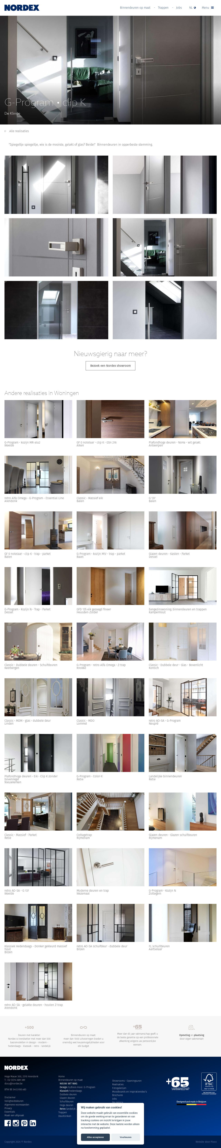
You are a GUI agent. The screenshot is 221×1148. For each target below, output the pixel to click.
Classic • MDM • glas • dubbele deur (27, 721)
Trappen (163, 8)
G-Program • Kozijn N (162, 890)
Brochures (117, 1095)
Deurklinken (64, 1116)
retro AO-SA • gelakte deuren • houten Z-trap (33, 1005)
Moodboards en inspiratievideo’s (129, 1091)
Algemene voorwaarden (16, 1104)
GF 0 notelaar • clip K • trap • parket (27, 554)
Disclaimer (10, 1097)
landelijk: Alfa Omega (74, 1108)
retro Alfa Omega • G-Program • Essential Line (34, 498)
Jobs (179, 8)
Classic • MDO (85, 721)
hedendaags (71, 1091)
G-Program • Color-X (90, 776)
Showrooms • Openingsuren (127, 1080)
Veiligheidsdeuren (13, 1101)
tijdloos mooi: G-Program (77, 1087)
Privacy (8, 1108)
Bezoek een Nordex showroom (110, 366)
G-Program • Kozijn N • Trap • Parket (27, 609)
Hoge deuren (66, 1105)
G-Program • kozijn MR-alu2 (22, 442)
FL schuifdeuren (159, 946)
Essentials (9, 1111)
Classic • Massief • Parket (20, 835)
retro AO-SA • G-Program (165, 721)
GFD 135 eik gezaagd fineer (94, 609)
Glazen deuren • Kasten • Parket (169, 554)
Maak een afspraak (14, 1115)
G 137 (152, 498)
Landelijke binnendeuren (165, 776)
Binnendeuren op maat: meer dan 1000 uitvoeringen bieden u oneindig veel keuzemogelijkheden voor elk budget (83, 1036)
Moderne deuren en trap (93, 890)
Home (61, 1076)
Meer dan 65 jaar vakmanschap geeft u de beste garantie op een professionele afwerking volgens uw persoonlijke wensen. (137, 1035)
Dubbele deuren (68, 1094)
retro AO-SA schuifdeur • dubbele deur (102, 946)
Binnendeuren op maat (135, 8)
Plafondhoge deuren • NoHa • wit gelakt (174, 442)
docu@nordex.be (13, 1083)
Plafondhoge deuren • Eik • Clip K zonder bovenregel (30, 777)
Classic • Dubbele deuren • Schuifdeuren (30, 665)
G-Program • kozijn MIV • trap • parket (101, 554)
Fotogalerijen (119, 1088)
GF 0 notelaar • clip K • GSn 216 (97, 442)
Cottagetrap (84, 835)
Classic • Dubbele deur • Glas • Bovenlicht (176, 665)
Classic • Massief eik (90, 498)
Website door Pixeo (206, 1142)
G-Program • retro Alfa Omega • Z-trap (101, 665)
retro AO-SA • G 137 (16, 890)
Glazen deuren (67, 1098)
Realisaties (117, 1084)
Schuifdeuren (67, 1101)
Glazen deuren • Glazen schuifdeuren (173, 835)
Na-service (117, 1102)
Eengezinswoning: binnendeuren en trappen (178, 609)
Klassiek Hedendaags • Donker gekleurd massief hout (35, 947)
